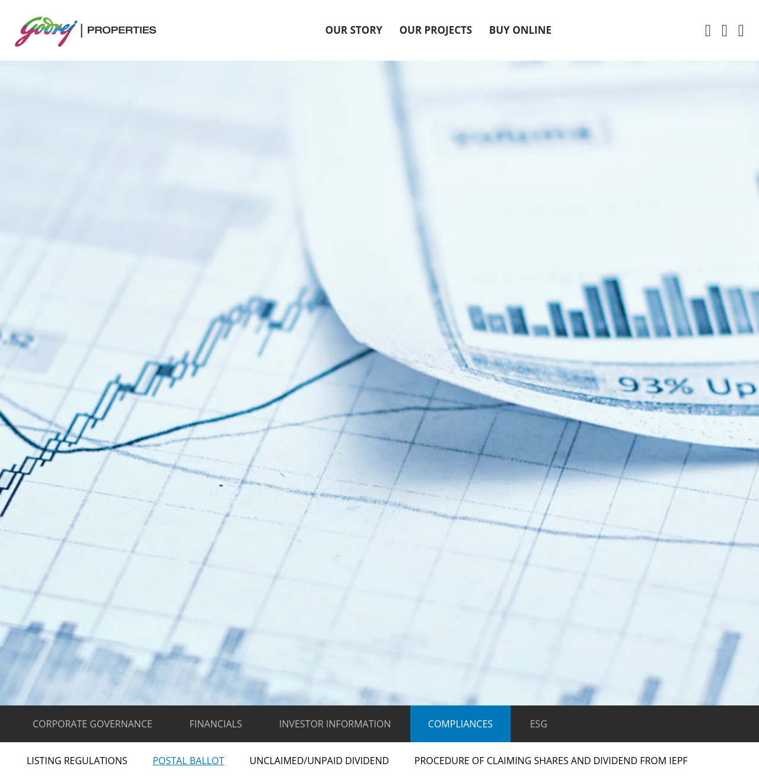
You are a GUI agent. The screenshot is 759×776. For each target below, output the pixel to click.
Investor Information (335, 723)
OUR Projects (436, 30)
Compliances (460, 723)
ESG (538, 723)
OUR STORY (353, 30)
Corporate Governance (92, 723)
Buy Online (520, 30)
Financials (216, 723)
